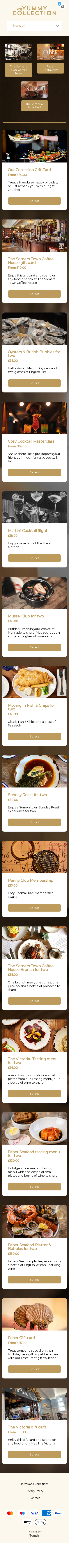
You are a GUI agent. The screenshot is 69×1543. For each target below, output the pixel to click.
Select (34, 201)
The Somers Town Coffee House (18, 70)
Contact (34, 1498)
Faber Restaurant (51, 68)
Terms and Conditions (34, 1484)
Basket (62, 4)
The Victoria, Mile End (35, 105)
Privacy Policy (34, 1491)
